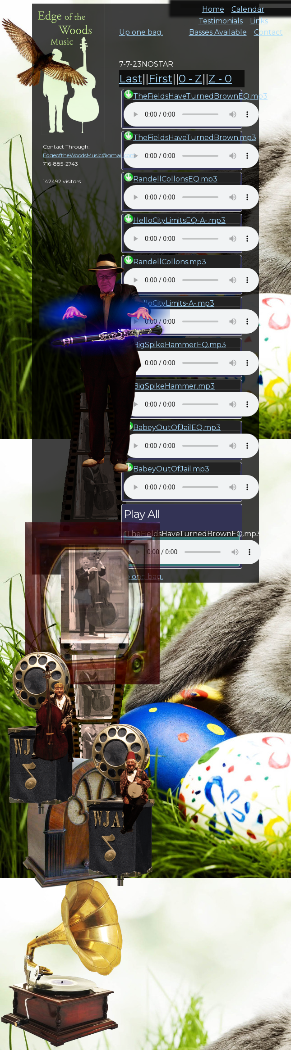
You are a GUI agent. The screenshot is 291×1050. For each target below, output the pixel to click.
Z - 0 (220, 78)
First (160, 78)
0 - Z (190, 78)
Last (130, 78)
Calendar (247, 6)
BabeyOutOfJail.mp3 (171, 469)
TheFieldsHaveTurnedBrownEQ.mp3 (200, 96)
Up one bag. (141, 32)
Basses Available (218, 29)
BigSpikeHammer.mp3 (174, 386)
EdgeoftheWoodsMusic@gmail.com (89, 155)
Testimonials (221, 18)
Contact (268, 29)
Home (213, 6)
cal (45, 59)
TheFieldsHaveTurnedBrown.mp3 (194, 137)
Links (259, 18)
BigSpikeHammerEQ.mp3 (179, 344)
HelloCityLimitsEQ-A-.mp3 (179, 220)
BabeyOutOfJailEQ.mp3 (177, 427)
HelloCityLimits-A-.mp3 (173, 303)
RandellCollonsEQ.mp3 (175, 179)
